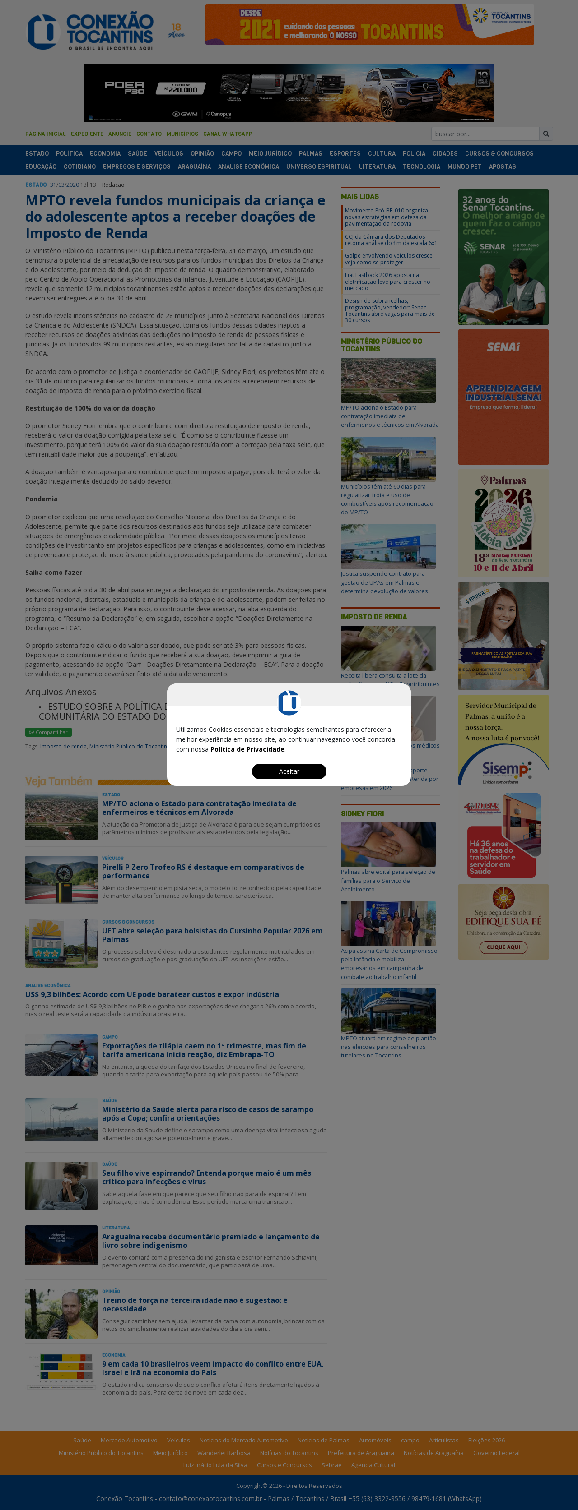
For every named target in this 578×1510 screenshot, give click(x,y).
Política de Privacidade (247, 749)
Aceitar (289, 771)
